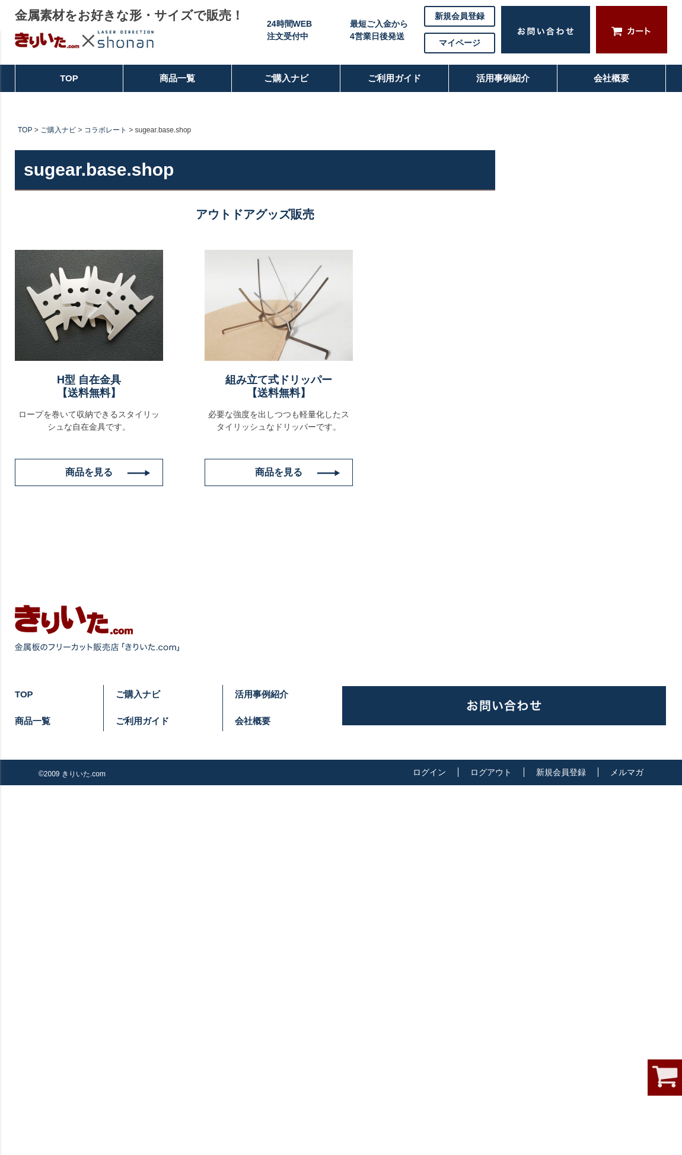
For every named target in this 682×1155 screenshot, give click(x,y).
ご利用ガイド (389, 83)
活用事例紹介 (503, 83)
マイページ (459, 42)
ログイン (429, 772)
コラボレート (105, 130)
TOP (46, 83)
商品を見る (89, 472)
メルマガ (626, 772)
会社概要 (606, 83)
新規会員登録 (460, 16)
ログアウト (491, 772)
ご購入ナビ (285, 83)
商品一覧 (172, 83)
